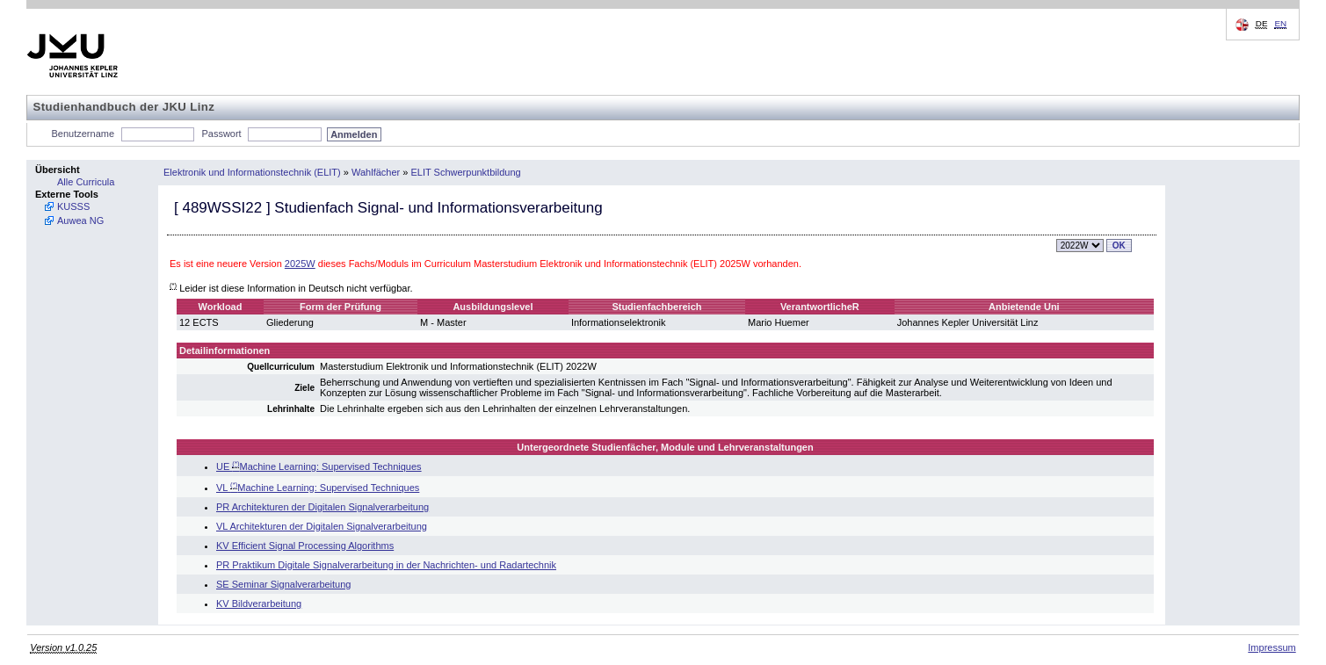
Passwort (221, 133)
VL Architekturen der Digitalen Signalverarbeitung (321, 526)
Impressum (1271, 647)
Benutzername (83, 133)
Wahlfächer (375, 172)
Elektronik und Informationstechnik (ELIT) (252, 172)
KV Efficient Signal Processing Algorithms (305, 545)
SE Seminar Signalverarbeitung (283, 584)
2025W (300, 263)
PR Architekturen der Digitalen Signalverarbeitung (322, 507)
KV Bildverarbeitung (258, 603)
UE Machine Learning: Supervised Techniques (319, 466)
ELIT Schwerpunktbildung (466, 172)
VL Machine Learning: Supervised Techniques (317, 487)
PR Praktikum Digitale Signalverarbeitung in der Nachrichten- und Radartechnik (386, 565)
